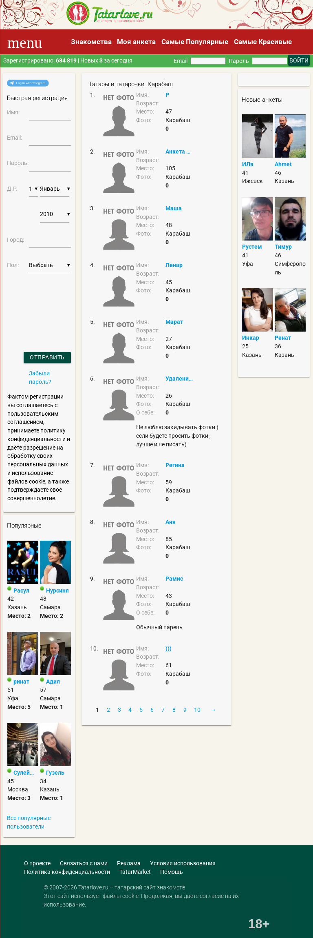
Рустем (252, 246)
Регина (175, 465)
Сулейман (25, 772)
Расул (21, 590)
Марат (174, 322)
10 (197, 709)
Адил (53, 681)
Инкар (250, 337)
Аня (170, 522)
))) (168, 648)
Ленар (174, 265)
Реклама (129, 863)
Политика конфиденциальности (67, 872)
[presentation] (29, 302)
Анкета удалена (179, 151)
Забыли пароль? (40, 377)
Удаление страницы (179, 378)
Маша (173, 208)
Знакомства (91, 42)
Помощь (171, 872)
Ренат (283, 337)
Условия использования (183, 863)
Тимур (283, 246)
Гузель (55, 772)
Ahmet (283, 164)
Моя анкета (136, 42)
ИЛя (247, 164)
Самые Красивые (263, 42)
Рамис (174, 578)
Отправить (47, 357)
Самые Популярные (194, 42)
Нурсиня (57, 590)
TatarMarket (135, 872)
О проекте (37, 863)
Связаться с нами (84, 863)
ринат (21, 681)
